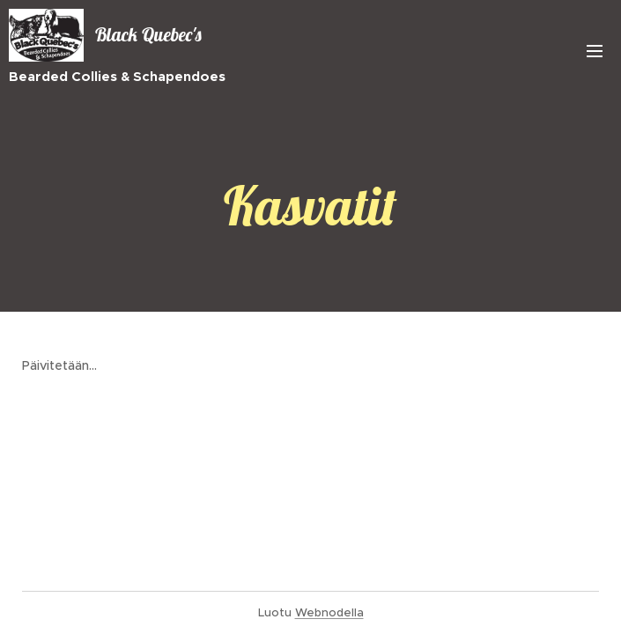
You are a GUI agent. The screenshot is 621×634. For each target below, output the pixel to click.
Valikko (595, 51)
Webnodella (329, 612)
